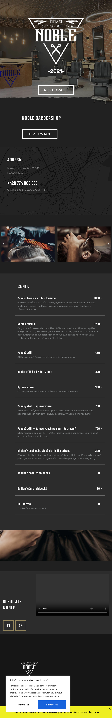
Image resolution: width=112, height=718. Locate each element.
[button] (56, 90)
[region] (38, 694)
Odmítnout (23, 704)
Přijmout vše (52, 704)
